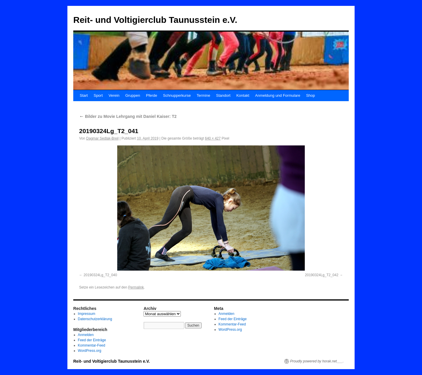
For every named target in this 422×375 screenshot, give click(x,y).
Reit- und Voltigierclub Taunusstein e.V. (155, 20)
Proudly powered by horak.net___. (317, 361)
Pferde (151, 95)
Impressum (86, 314)
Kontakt (242, 95)
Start (84, 95)
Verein (114, 95)
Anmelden (86, 335)
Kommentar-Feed (91, 345)
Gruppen (132, 95)
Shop (310, 95)
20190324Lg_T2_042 (321, 275)
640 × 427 (213, 138)
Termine (203, 95)
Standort (223, 95)
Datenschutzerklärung (95, 319)
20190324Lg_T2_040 (100, 275)
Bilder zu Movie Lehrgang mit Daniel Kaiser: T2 (128, 116)
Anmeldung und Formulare (277, 95)
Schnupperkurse (177, 95)
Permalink (136, 287)
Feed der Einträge (92, 340)
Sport (98, 95)
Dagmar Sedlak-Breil (102, 138)
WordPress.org (89, 351)
